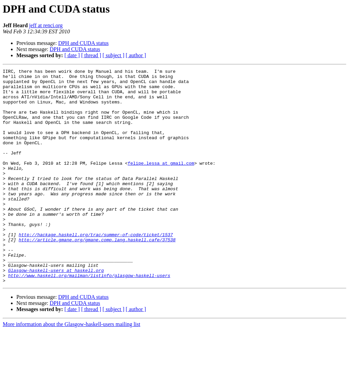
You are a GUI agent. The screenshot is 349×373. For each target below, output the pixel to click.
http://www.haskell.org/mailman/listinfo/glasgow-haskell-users (89, 317)
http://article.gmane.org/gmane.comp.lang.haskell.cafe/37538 (97, 274)
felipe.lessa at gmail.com (161, 182)
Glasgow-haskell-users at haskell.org (56, 311)
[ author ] (136, 55)
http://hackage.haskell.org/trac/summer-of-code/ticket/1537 (96, 268)
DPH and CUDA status (83, 43)
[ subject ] (113, 55)
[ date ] (72, 55)
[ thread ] (91, 55)
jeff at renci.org (45, 25)
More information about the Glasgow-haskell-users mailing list (71, 367)
